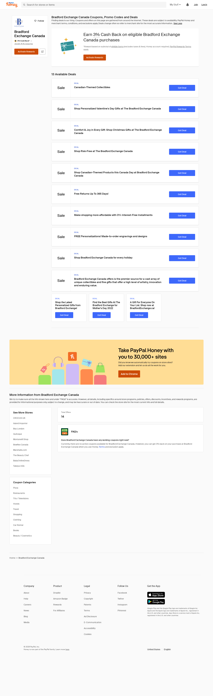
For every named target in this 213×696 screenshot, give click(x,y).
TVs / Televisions (21, 498)
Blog (26, 616)
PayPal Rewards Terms (180, 46)
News (26, 610)
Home (12, 558)
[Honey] (12, 4)
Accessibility (90, 628)
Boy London (18, 428)
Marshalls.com (20, 450)
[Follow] (39, 21)
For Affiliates (59, 610)
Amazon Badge (60, 598)
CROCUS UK (19, 418)
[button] (159, 649)
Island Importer (20, 423)
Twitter (121, 598)
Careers (27, 604)
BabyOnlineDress (21, 460)
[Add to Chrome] (129, 373)
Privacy (87, 592)
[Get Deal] (182, 88)
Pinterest (122, 610)
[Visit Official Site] (42, 52)
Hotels (16, 503)
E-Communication (92, 622)
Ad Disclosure (90, 616)
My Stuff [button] (175, 4)
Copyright (88, 598)
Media (26, 622)
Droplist (56, 592)
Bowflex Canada (20, 444)
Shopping (17, 514)
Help (26, 598)
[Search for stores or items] (93, 5)
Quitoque (17, 434)
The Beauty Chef (21, 455)
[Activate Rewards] (26, 52)
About (26, 592)
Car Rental (18, 525)
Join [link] (196, 4)
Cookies (87, 634)
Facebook (122, 592)
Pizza (15, 487)
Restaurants (19, 493)
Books (16, 530)
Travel (16, 509)
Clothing (17, 519)
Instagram (122, 604)
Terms (102, 447)
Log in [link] (204, 4)
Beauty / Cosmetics (22, 535)
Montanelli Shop (20, 439)
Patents (87, 604)
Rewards (57, 604)
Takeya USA (18, 466)
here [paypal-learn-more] (67, 649)
